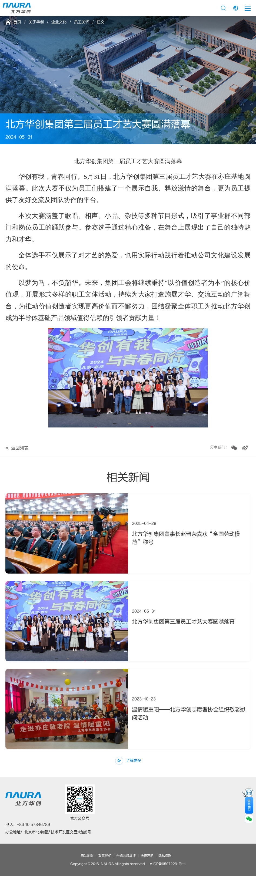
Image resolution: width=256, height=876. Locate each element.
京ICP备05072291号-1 (167, 864)
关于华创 (36, 22)
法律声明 (147, 856)
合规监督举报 (126, 856)
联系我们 (104, 856)
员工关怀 (81, 22)
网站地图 (87, 856)
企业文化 (59, 22)
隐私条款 (164, 856)
